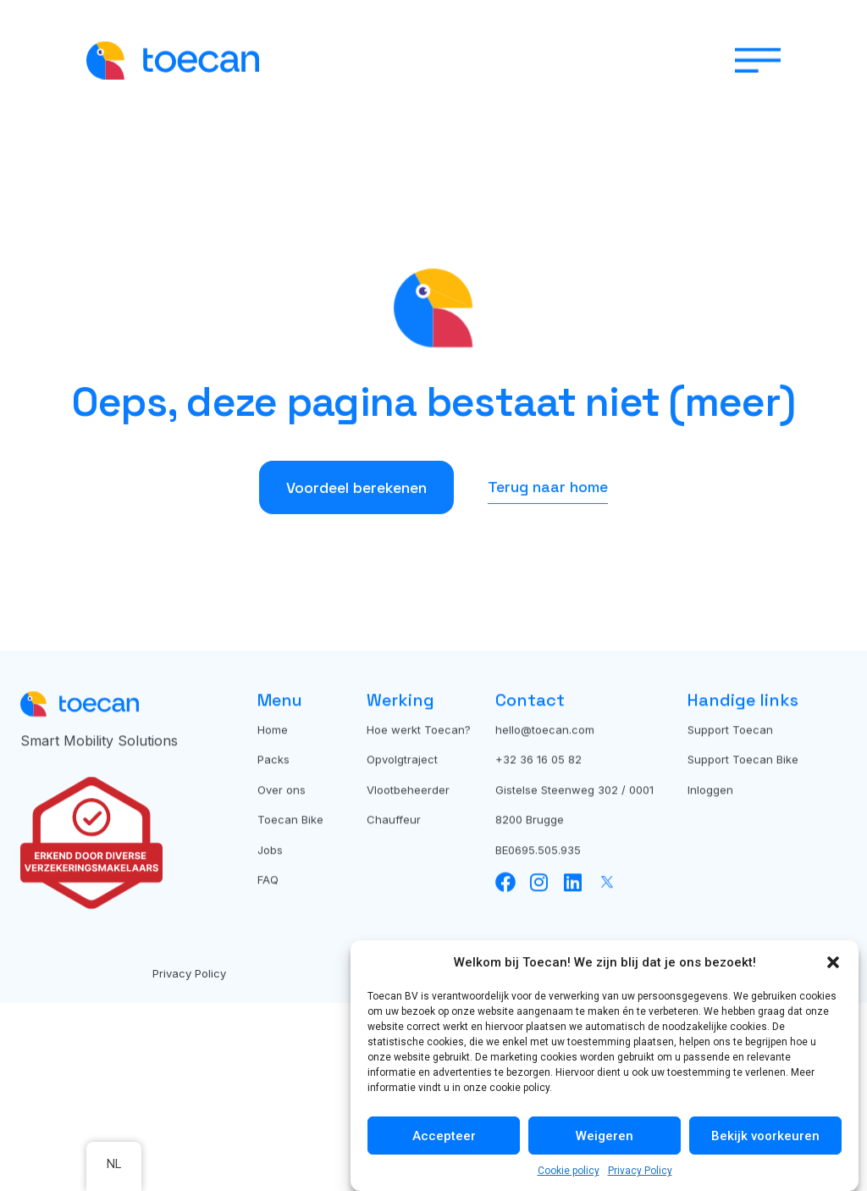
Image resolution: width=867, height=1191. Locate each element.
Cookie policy (568, 1171)
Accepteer (444, 1136)
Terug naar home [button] (548, 515)
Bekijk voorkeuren (765, 1136)
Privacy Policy (640, 1171)
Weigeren (604, 1136)
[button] (833, 962)
